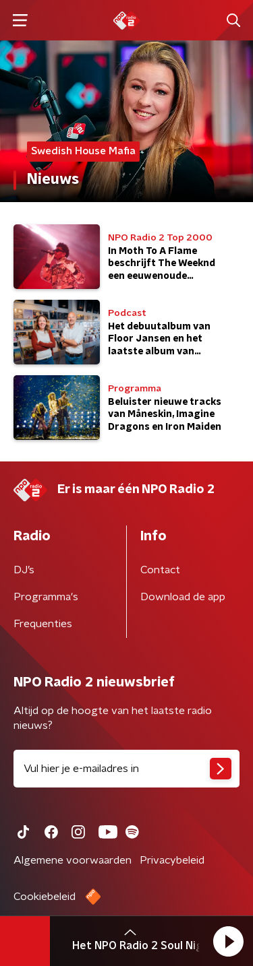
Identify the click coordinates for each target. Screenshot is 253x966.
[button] (228, 941)
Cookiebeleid (44, 896)
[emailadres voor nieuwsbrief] (126, 768)
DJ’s (23, 570)
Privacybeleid (172, 860)
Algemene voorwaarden (72, 860)
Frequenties (42, 623)
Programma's (45, 596)
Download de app (182, 596)
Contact (160, 570)
